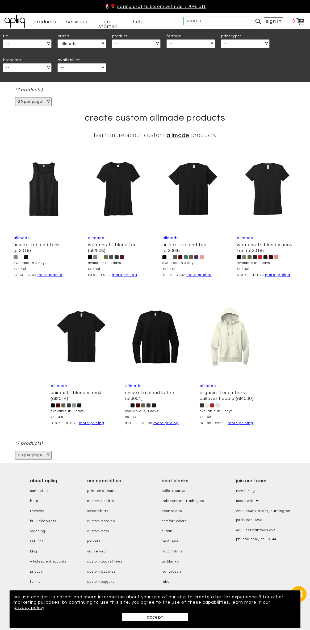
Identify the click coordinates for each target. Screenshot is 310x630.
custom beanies (101, 571)
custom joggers (100, 582)
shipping (37, 531)
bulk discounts (43, 521)
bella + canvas (174, 491)
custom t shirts (100, 501)
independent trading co (183, 501)
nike (166, 582)
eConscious (172, 511)
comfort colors (174, 521)
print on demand (102, 491)
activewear (97, 551)
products (45, 21)
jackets (93, 541)
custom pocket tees (104, 561)
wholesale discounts (48, 561)
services (76, 21)
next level (171, 541)
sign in (274, 21)
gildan (167, 531)
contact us (39, 491)
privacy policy (29, 607)
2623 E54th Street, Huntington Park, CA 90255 (263, 515)
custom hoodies (101, 521)
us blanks (170, 561)
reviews (37, 511)
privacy (36, 571)
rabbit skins (172, 551)
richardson (171, 571)
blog (33, 551)
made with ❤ (247, 501)
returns (37, 541)
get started (108, 24)
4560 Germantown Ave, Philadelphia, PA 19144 (256, 535)
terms (35, 582)
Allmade (178, 135)
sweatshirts (97, 511)
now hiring (245, 491)
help (138, 21)
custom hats (98, 531)
